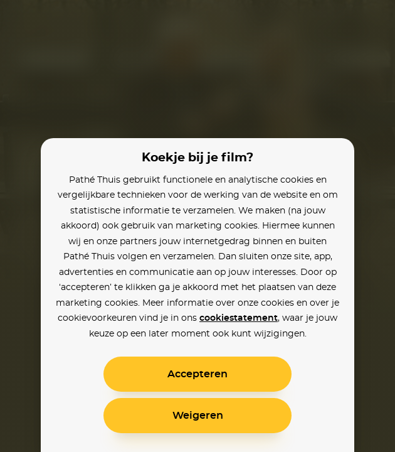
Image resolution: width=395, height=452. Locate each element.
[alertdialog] (197, 226)
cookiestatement (238, 318)
